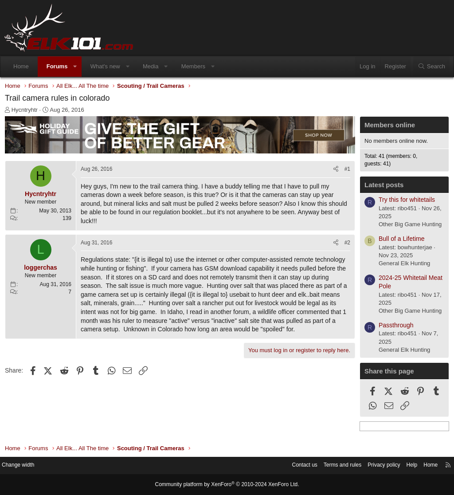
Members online (387, 127)
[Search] (431, 66)
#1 (345, 171)
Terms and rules (328, 466)
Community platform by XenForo (227, 484)
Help (403, 466)
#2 (345, 244)
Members (193, 66)
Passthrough (393, 327)
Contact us (287, 466)
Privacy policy (373, 466)
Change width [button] (26, 466)
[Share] (333, 171)
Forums (57, 66)
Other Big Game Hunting (407, 226)
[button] (75, 66)
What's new (105, 66)
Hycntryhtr (27, 112)
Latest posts (381, 187)
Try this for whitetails (404, 201)
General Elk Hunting (402, 265)
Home (21, 66)
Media (150, 66)
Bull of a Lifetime (399, 240)
